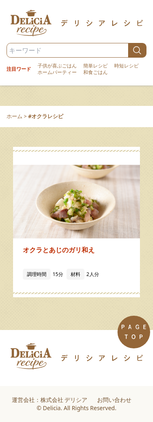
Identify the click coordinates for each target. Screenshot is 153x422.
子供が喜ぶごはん (57, 66)
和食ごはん (95, 72)
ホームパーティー (57, 72)
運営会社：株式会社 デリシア (50, 400)
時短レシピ (126, 66)
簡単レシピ (95, 66)
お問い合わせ (114, 400)
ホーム (14, 116)
